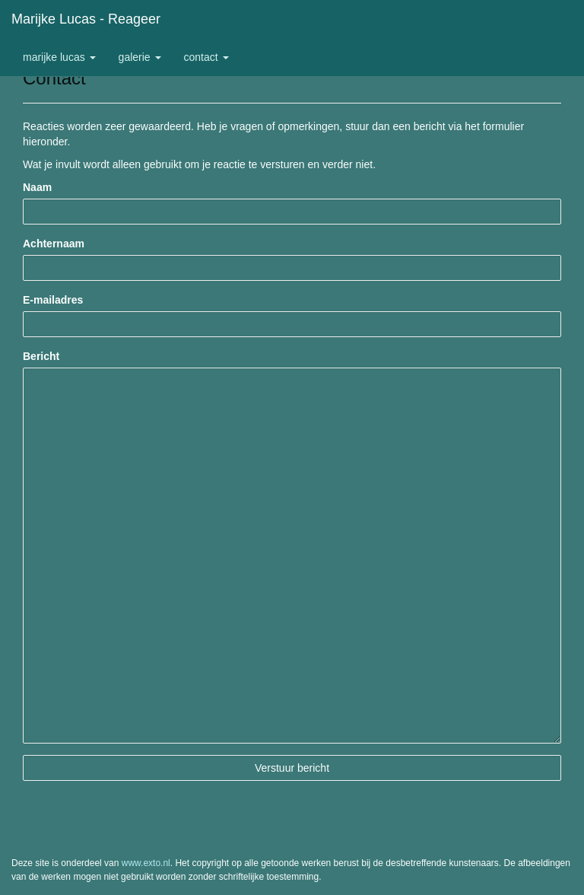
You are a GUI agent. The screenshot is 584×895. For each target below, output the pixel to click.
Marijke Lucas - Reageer (85, 19)
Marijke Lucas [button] (59, 57)
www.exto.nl (146, 863)
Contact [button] (206, 57)
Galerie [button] (140, 57)
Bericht (41, 356)
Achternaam (53, 243)
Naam (37, 187)
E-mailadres (53, 300)
